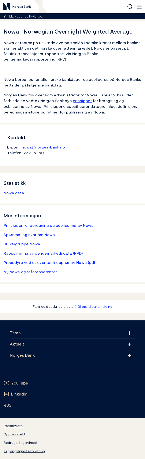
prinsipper (82, 101)
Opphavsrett (14, 434)
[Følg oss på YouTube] (16, 383)
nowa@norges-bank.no (43, 147)
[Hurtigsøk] (130, 6)
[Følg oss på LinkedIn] (15, 394)
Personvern (13, 425)
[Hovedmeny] (139, 6)
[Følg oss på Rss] (8, 405)
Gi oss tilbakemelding (95, 306)
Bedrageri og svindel (20, 442)
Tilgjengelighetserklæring (24, 451)
